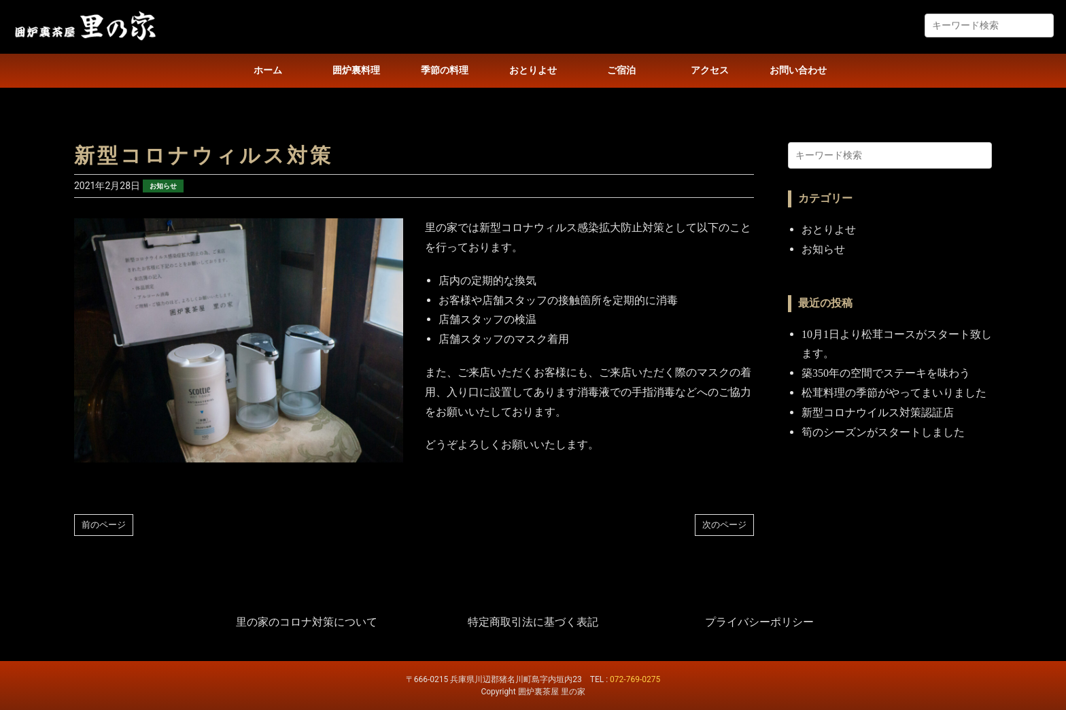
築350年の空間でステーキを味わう (886, 373)
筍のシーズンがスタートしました (883, 432)
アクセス (710, 70)
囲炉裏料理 (356, 70)
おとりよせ (533, 70)
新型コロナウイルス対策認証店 (878, 412)
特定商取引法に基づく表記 (533, 622)
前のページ (104, 525)
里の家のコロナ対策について (306, 622)
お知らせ (163, 186)
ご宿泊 (621, 70)
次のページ (724, 525)
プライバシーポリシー (759, 622)
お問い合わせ (798, 70)
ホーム (268, 70)
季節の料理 (444, 70)
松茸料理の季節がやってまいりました (894, 393)
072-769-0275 (635, 679)
